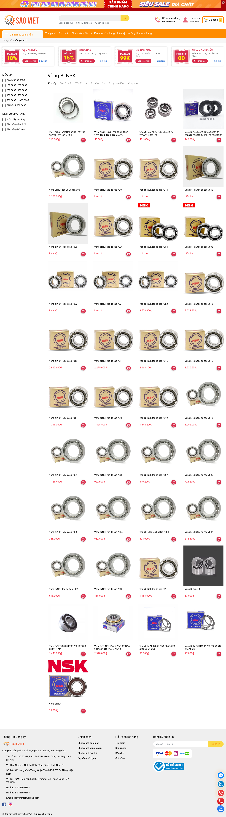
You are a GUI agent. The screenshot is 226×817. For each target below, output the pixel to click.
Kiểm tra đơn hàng (104, 33)
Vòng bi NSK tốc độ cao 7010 (199, 418)
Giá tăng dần (98, 83)
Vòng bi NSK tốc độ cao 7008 (108, 475)
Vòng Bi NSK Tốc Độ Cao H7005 (64, 190)
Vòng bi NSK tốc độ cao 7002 (199, 532)
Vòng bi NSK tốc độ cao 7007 (154, 475)
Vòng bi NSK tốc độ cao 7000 (108, 589)
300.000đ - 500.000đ (17, 95)
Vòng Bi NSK (55, 703)
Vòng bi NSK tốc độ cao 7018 (199, 304)
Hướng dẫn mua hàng (139, 33)
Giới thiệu (64, 33)
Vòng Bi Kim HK (192, 589)
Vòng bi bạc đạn (66, 23)
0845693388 (168, 21)
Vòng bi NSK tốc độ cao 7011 (154, 589)
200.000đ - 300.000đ (17, 90)
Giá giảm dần (116, 83)
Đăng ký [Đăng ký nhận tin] (216, 744)
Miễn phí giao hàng (16, 119)
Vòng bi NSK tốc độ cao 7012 (154, 418)
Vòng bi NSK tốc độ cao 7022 (63, 304)
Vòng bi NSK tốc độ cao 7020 (154, 304)
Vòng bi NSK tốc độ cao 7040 (199, 190)
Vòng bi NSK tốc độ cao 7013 (108, 418)
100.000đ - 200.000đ (17, 85)
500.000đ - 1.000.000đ (18, 100)
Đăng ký (119, 753)
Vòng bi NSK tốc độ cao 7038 (63, 247)
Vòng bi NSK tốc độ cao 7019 (63, 361)
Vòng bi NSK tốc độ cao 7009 (63, 475)
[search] (125, 18)
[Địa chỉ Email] (188, 744)
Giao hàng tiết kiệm (16, 129)
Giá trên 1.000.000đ (16, 105)
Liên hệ (121, 33)
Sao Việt (28, 814)
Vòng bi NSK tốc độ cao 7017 (108, 361)
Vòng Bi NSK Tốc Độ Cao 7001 (63, 589)
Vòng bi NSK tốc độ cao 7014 (63, 418)
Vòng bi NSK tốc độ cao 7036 (108, 247)
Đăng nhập (194, 21)
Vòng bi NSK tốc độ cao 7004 (108, 532)
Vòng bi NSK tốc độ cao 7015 (199, 361)
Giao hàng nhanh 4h (16, 124)
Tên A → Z (66, 83)
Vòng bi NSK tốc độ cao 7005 (63, 532)
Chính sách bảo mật (88, 743)
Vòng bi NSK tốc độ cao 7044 (154, 190)
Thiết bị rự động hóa (83, 23)
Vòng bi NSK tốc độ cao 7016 (154, 361)
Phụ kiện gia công (101, 23)
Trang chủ (50, 33)
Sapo (49, 814)
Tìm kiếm (120, 743)
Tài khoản (195, 18)
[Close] (223, 2)
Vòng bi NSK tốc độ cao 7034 (154, 247)
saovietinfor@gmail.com (26, 797)
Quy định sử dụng (87, 758)
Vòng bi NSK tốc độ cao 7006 (199, 475)
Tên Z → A (81, 83)
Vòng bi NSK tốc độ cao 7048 (108, 190)
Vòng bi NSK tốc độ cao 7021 (108, 304)
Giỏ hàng (120, 758)
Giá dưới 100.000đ (16, 80)
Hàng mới (132, 83)
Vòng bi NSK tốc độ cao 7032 (199, 247)
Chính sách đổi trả (82, 33)
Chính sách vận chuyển (90, 748)
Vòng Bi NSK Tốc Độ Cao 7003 (154, 532)
